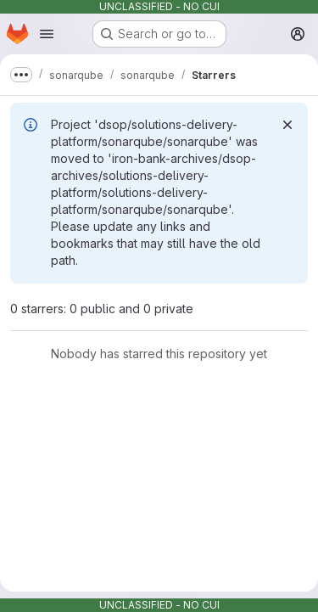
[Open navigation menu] (46, 34)
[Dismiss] (287, 125)
